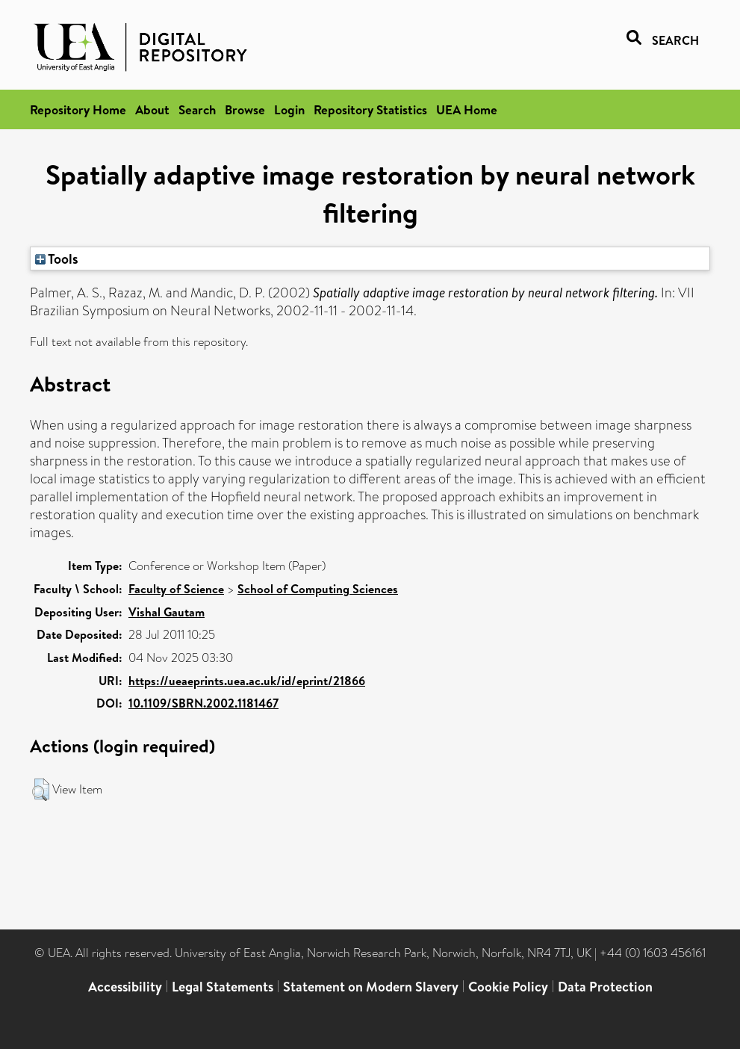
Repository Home (78, 109)
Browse (245, 109)
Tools (56, 258)
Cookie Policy (508, 986)
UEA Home (466, 109)
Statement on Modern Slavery (370, 986)
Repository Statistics (370, 109)
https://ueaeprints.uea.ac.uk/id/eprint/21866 (246, 680)
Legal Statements (222, 986)
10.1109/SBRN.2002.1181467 (203, 703)
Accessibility (125, 986)
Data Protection (605, 986)
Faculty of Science (176, 589)
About (152, 109)
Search (197, 109)
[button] (40, 790)
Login (289, 109)
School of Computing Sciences (317, 589)
